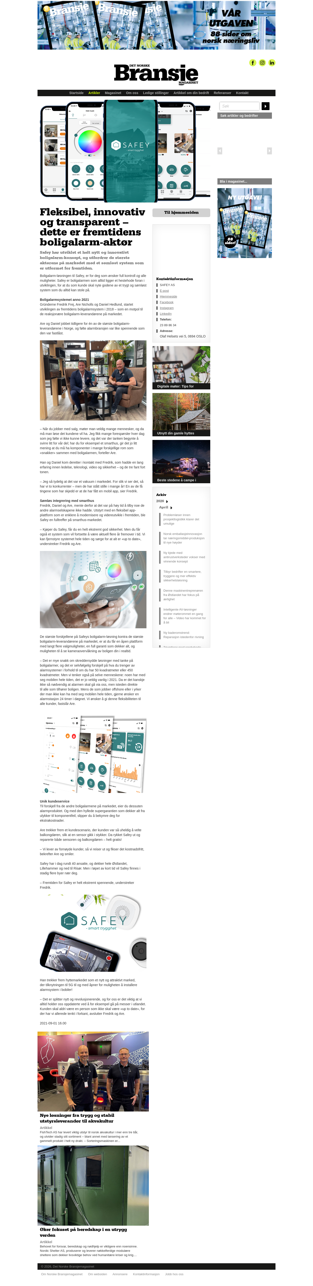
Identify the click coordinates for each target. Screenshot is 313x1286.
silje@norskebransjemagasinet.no (239, 302)
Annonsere (120, 1274)
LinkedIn (166, 313)
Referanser (222, 93)
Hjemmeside (168, 296)
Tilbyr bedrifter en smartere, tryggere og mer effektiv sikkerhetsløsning (182, 576)
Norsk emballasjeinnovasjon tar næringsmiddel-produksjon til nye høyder (184, 538)
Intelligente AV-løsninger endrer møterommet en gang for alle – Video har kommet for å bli (184, 616)
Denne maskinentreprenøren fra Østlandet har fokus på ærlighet (183, 595)
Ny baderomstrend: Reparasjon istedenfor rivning (183, 635)
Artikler (94, 93)
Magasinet (113, 93)
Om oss (132, 93)
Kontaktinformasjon (146, 1274)
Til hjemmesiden (181, 212)
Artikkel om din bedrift (191, 93)
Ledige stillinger (156, 93)
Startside (76, 93)
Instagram (167, 308)
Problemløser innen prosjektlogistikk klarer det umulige (181, 519)
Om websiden (97, 1274)
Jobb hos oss (174, 1274)
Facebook (166, 302)
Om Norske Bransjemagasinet (61, 1274)
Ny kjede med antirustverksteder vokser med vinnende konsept (184, 557)
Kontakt (242, 93)
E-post (164, 290)
